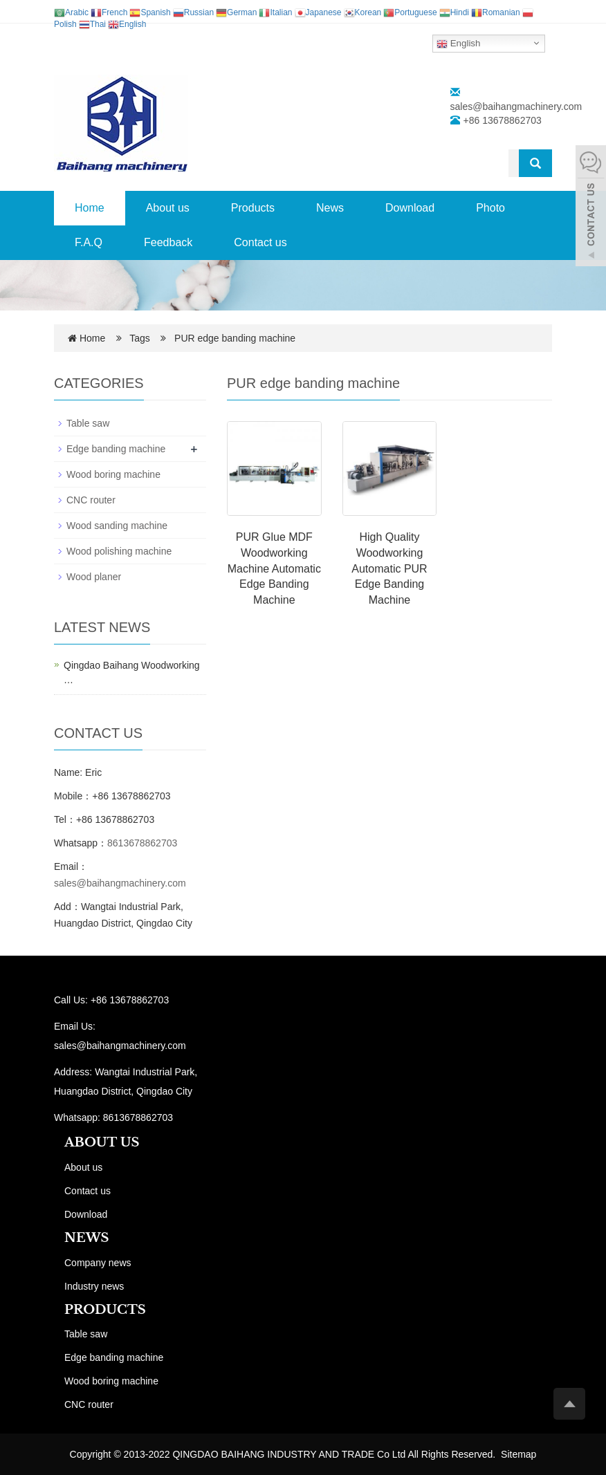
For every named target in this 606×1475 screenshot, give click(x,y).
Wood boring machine (113, 474)
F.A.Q (88, 242)
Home (89, 208)
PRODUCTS (105, 1309)
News (330, 208)
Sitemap (518, 1454)
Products (253, 208)
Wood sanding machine (116, 525)
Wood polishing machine (119, 551)
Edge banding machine (115, 448)
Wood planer (93, 576)
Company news (97, 1262)
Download (409, 208)
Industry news (94, 1286)
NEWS (86, 1237)
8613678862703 (142, 842)
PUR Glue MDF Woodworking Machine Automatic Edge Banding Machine (274, 568)
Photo (490, 208)
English (458, 43)
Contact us (260, 242)
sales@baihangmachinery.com (516, 106)
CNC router (91, 499)
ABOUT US (102, 1142)
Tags (143, 338)
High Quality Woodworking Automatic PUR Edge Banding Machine (389, 568)
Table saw (87, 423)
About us (168, 208)
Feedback (168, 242)
